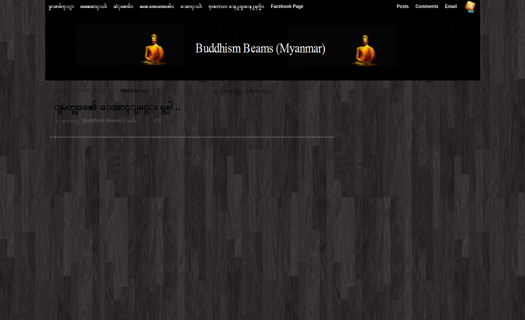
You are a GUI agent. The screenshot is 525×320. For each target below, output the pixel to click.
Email (451, 6)
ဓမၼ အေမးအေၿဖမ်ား (157, 6)
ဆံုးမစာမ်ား (123, 6)
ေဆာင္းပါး (191, 6)
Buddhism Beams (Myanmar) (84, 91)
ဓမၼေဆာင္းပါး (93, 6)
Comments (426, 6)
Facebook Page (287, 6)
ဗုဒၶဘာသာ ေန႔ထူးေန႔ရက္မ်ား (236, 6)
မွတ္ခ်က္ (168, 120)
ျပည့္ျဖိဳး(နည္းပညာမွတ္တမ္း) (183, 91)
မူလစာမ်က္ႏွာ (61, 6)
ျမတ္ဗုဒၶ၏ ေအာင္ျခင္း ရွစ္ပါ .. (117, 106)
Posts (403, 6)
